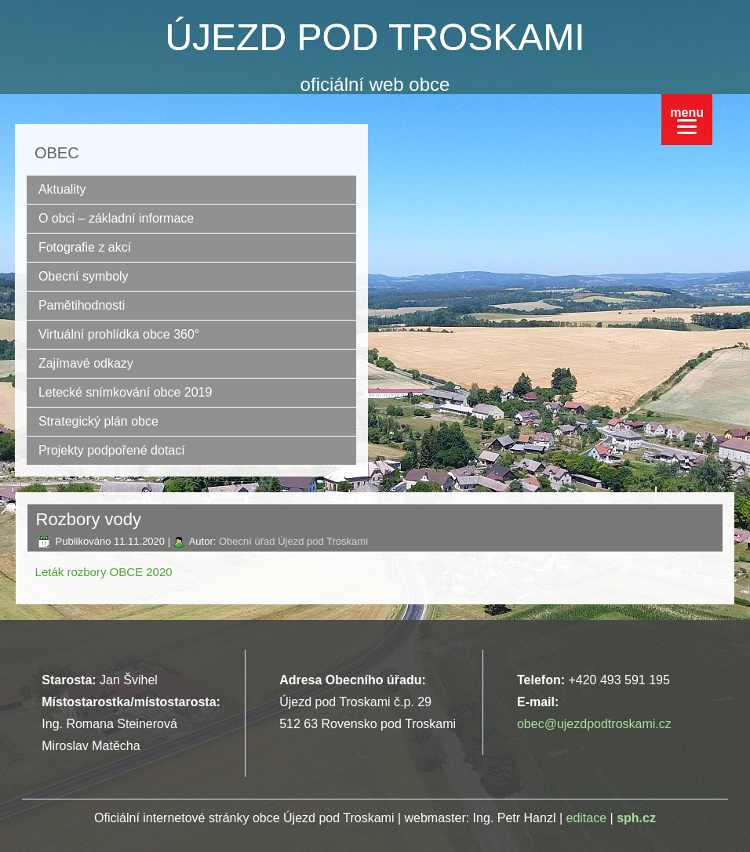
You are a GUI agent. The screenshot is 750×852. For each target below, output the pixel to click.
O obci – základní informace (116, 218)
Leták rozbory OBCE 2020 (104, 571)
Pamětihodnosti (81, 305)
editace (586, 818)
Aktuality (62, 189)
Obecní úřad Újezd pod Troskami (293, 541)
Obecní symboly (83, 276)
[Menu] (686, 119)
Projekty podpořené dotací (111, 450)
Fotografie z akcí (84, 247)
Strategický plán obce (98, 421)
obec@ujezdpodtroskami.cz (594, 724)
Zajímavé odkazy (85, 363)
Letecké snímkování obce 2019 (125, 392)
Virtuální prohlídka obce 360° (118, 334)
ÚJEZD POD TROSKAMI (374, 37)
